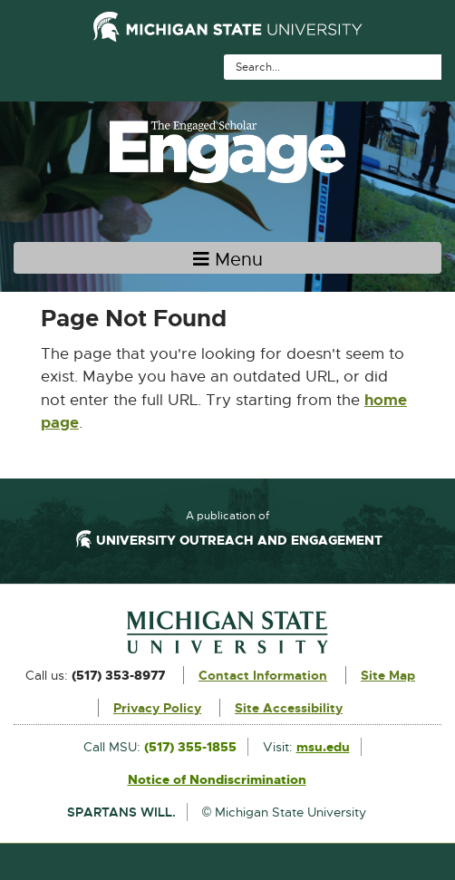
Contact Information (262, 675)
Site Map (388, 675)
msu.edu (323, 747)
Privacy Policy (157, 708)
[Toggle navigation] (227, 258)
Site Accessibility (289, 708)
